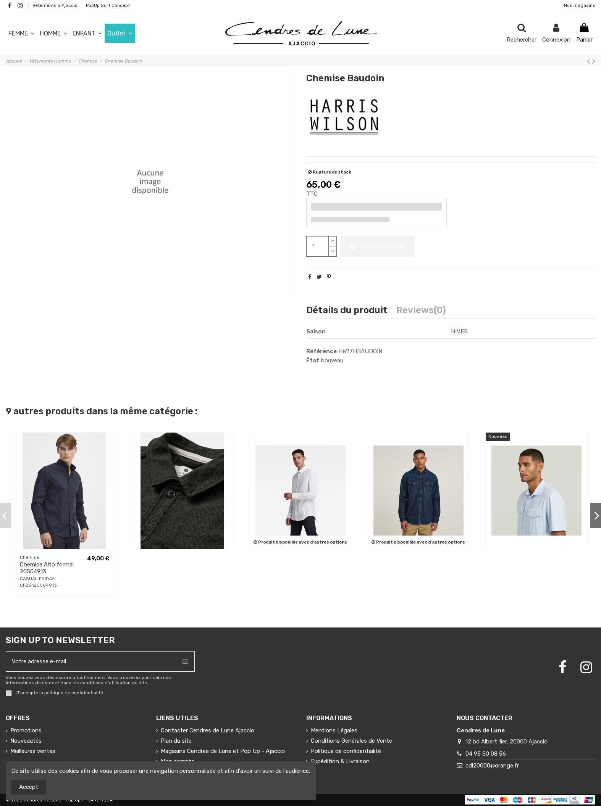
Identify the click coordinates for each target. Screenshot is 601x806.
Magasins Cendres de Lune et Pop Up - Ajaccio (223, 751)
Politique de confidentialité (346, 751)
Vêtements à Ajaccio (55, 5)
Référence (321, 351)
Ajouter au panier (377, 246)
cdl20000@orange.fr (492, 765)
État (312, 360)
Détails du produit (347, 310)
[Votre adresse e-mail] (91, 662)
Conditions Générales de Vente (351, 740)
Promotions (26, 730)
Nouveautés (26, 740)
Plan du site (176, 740)
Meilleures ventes (32, 751)
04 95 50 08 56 (485, 753)
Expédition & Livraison (340, 761)
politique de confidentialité (73, 693)
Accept (28, 786)
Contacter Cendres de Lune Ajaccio (207, 730)
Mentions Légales (334, 730)
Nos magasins (579, 5)
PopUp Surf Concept (108, 5)
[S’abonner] (185, 662)
